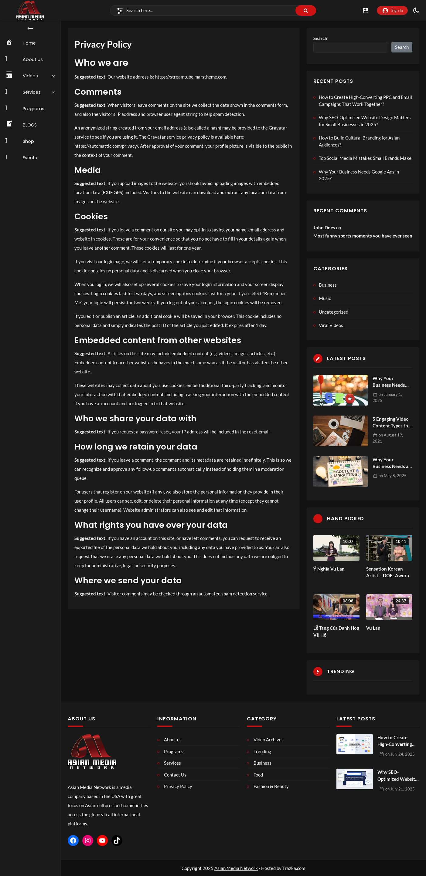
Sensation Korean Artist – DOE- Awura (387, 572)
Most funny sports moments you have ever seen (362, 235)
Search (320, 38)
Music (325, 298)
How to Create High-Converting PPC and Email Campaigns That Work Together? (365, 100)
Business (328, 285)
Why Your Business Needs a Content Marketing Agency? (392, 463)
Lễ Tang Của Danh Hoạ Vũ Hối (336, 631)
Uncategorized (333, 312)
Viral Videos (331, 325)
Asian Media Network (236, 868)
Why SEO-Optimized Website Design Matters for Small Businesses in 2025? (365, 121)
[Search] (213, 10)
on (393, 475)
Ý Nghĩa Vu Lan (329, 568)
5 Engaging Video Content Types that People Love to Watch (392, 422)
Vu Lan (373, 628)
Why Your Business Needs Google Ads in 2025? (359, 175)
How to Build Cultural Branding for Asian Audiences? (359, 141)
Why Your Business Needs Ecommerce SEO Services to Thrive (391, 382)
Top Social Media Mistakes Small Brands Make (365, 158)
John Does (324, 227)
